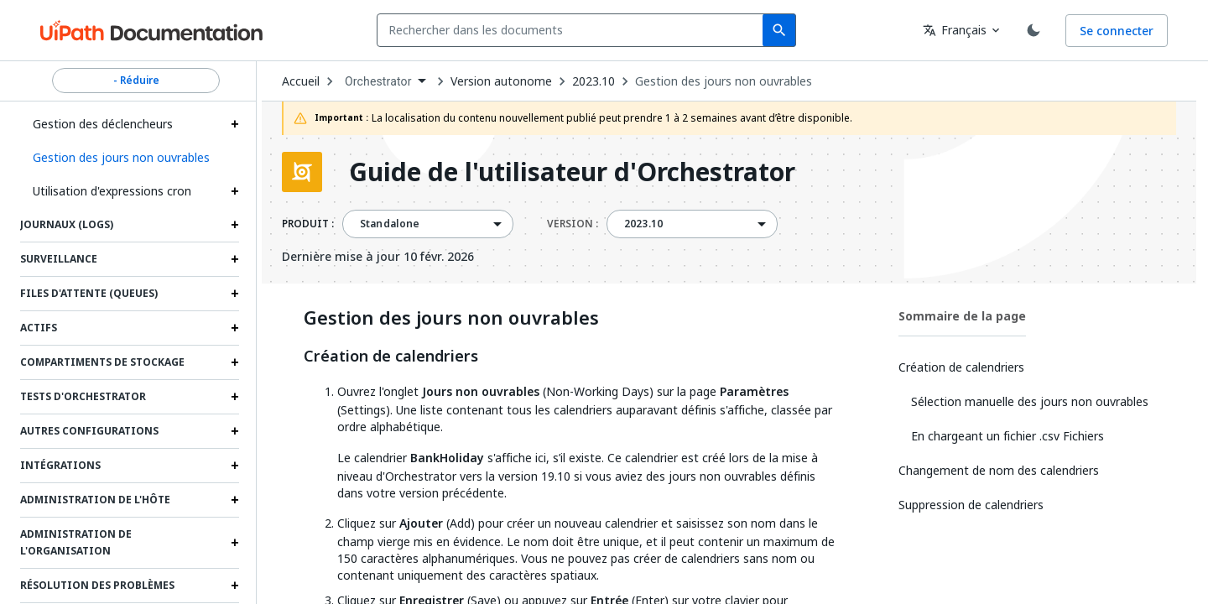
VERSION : (572, 224)
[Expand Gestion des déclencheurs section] (235, 124)
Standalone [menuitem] (390, 224)
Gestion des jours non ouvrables (723, 81)
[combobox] (573, 30)
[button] (129, 157)
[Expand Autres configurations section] (235, 431)
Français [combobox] (955, 30)
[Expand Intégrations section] (235, 465)
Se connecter (1116, 30)
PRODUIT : (308, 224)
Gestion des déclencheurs (103, 124)
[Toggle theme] (1033, 30)
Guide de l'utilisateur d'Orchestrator (572, 172)
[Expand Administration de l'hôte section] (235, 500)
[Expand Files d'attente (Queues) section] (235, 293)
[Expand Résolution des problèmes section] (235, 585)
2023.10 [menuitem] (643, 224)
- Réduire (136, 80)
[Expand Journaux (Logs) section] (235, 224)
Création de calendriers (391, 356)
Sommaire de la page (962, 316)
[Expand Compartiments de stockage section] (235, 362)
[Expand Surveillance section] (235, 259)
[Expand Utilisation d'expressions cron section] (235, 191)
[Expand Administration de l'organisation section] (235, 542)
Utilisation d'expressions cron (112, 191)
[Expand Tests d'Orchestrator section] (235, 396)
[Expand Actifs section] (235, 328)
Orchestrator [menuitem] (378, 81)
